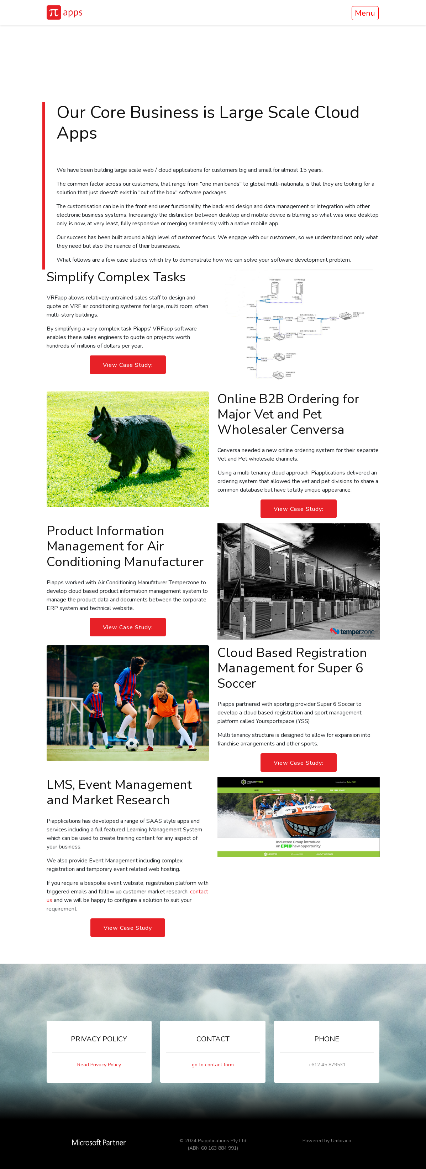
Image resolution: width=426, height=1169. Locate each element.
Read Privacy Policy (99, 1064)
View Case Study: (128, 365)
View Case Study (128, 928)
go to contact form (213, 1064)
